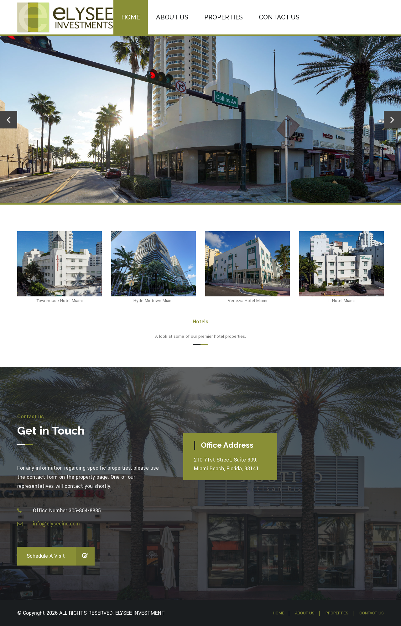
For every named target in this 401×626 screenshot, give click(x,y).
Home (130, 17)
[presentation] (8, 119)
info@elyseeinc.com (56, 523)
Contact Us (371, 613)
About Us (172, 17)
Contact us (279, 17)
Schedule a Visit (61, 556)
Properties (223, 17)
